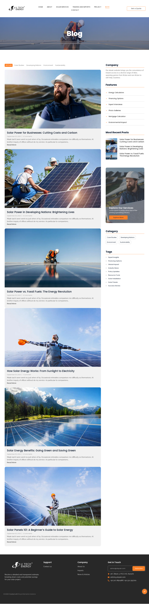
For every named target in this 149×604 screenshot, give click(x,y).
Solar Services (62, 7)
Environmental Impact (118, 122)
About (49, 7)
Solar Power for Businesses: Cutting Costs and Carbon (47, 133)
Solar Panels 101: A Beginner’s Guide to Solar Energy (44, 530)
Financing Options (116, 98)
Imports (80, 571)
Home (40, 7)
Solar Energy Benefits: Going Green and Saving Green (46, 450)
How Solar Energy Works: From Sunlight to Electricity (45, 371)
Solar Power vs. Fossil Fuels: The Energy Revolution (43, 291)
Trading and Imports (81, 7)
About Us (81, 567)
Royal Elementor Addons (27, 594)
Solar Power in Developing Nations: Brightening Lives (45, 212)
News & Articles (84, 574)
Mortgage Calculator (117, 116)
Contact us (47, 567)
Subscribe (139, 568)
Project (97, 7)
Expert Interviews (115, 104)
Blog (107, 7)
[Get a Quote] (136, 8)
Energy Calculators (116, 92)
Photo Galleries (115, 110)
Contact (75, 10)
